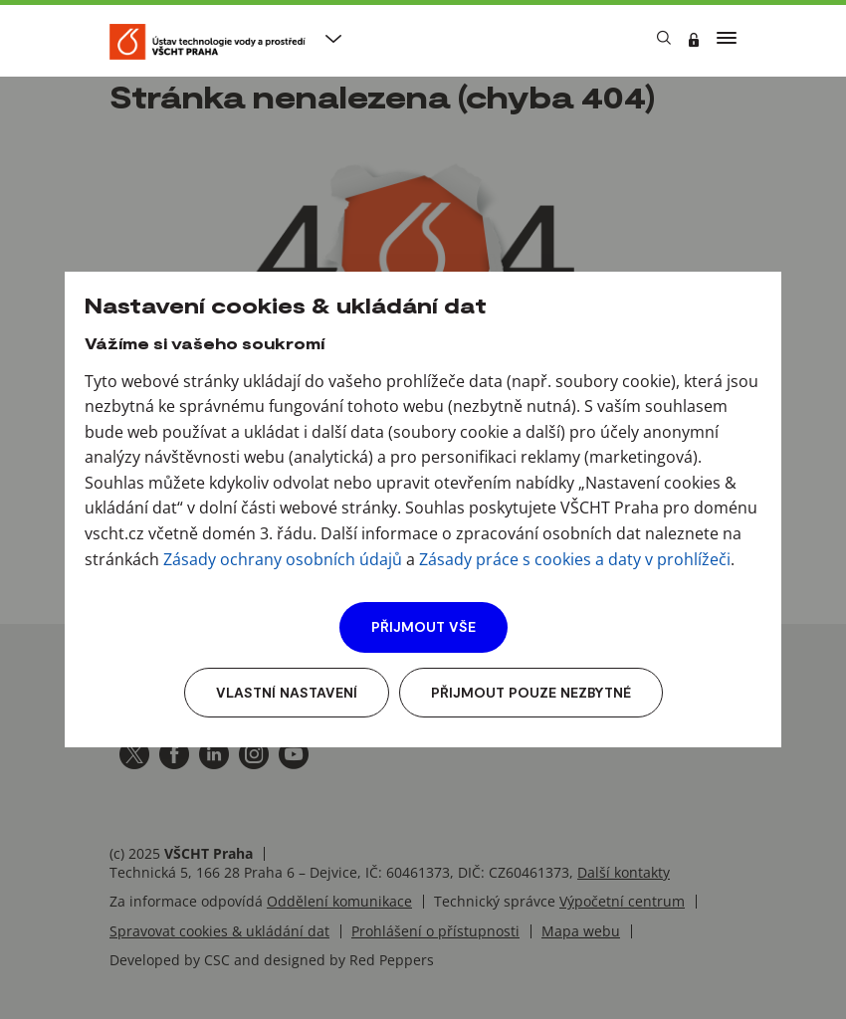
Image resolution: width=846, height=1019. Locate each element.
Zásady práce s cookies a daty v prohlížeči (575, 559)
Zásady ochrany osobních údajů (282, 559)
